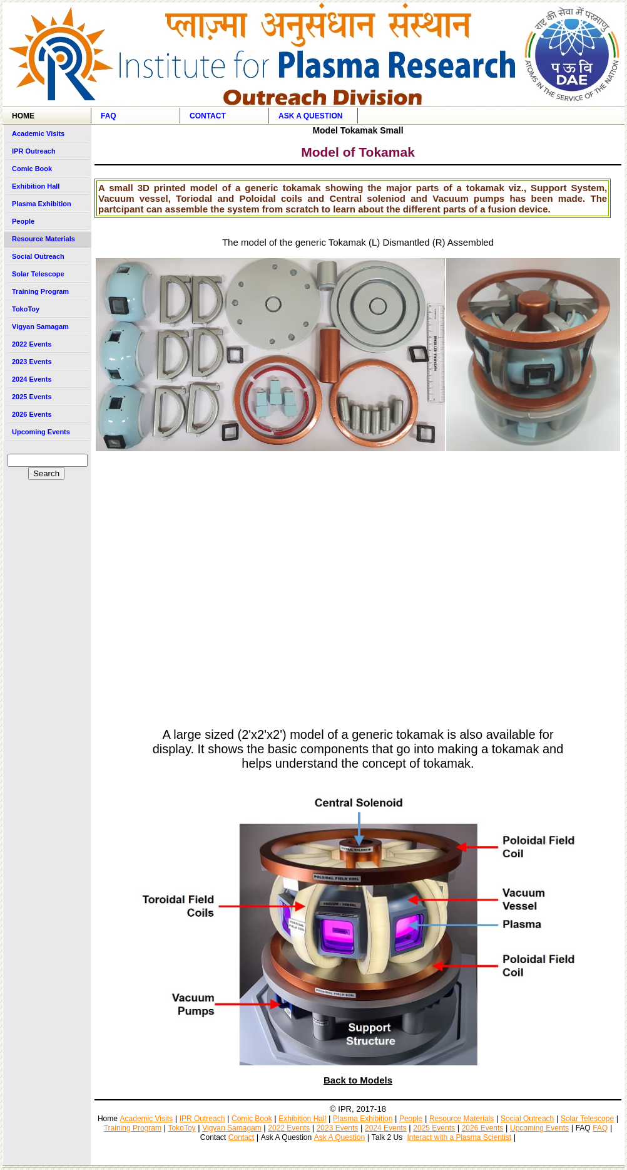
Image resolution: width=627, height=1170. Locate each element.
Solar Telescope (38, 274)
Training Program (40, 291)
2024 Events (32, 379)
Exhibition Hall (35, 186)
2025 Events (32, 396)
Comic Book (32, 168)
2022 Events (32, 344)
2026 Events (32, 414)
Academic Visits (38, 133)
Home (23, 116)
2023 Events (32, 361)
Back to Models (358, 1080)
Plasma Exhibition (41, 203)
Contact (208, 116)
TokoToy (25, 309)
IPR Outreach (34, 151)
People (23, 221)
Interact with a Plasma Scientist (459, 1137)
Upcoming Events (41, 432)
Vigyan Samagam (40, 326)
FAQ (108, 116)
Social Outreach (38, 256)
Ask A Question (310, 116)
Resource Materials (43, 239)
